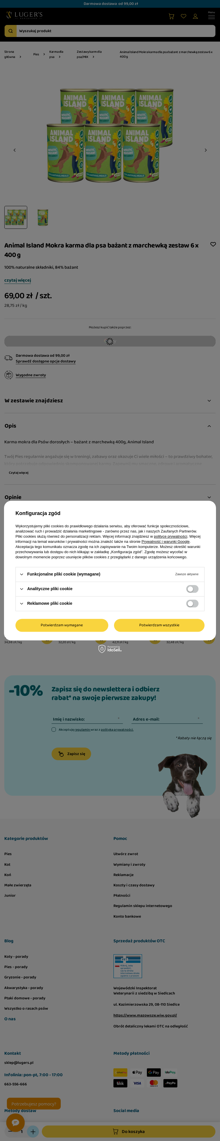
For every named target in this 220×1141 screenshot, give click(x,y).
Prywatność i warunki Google (166, 541)
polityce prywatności (170, 536)
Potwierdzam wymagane (62, 625)
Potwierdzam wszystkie (159, 625)
